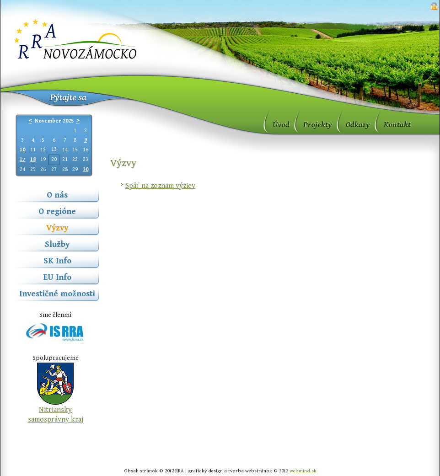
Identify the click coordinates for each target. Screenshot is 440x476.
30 (85, 169)
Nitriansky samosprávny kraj (55, 415)
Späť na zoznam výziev (160, 186)
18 (33, 159)
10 (22, 150)
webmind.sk (303, 471)
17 (22, 159)
